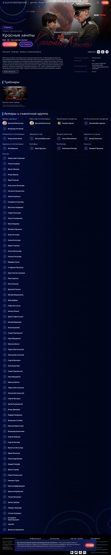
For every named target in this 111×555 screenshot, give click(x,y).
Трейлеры (15, 52)
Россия (54, 2)
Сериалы (48, 2)
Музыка (68, 2)
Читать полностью (10, 71)
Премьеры (33, 2)
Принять (90, 545)
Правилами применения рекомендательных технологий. (47, 548)
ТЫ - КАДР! (61, 2)
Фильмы (41, 2)
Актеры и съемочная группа (30, 52)
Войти (105, 2)
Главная (5, 31)
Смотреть (10, 44)
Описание (6, 52)
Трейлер (26, 44)
